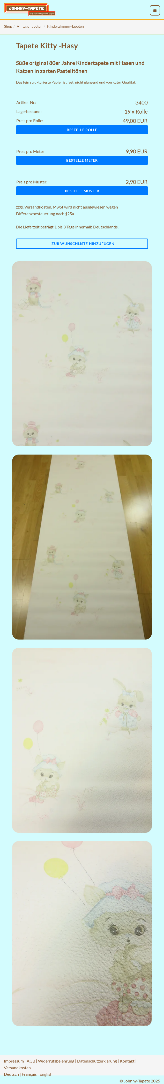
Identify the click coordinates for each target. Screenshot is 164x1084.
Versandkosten (37, 206)
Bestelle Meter (82, 160)
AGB (31, 1060)
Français (29, 1074)
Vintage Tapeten (29, 26)
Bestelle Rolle (82, 130)
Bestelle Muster (82, 191)
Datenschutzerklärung (97, 1060)
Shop (8, 26)
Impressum (14, 1060)
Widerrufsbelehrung (56, 1060)
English (46, 1074)
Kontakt (127, 1060)
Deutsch (11, 1074)
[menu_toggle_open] (155, 10)
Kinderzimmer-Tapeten (65, 26)
